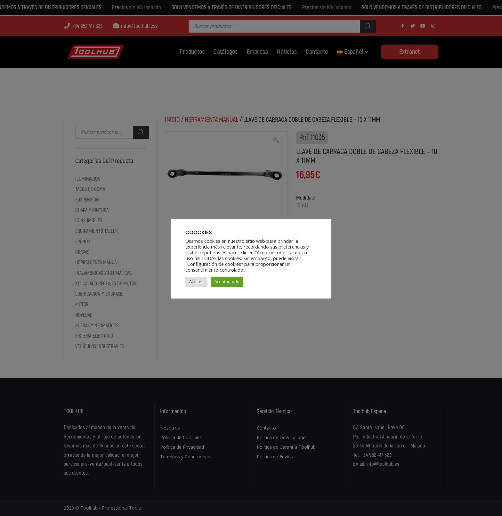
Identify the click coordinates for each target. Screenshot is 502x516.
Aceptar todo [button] (227, 281)
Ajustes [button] (196, 281)
